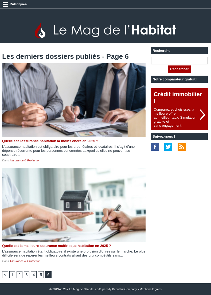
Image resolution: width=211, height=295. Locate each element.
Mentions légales (150, 289)
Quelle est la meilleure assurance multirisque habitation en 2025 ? (56, 246)
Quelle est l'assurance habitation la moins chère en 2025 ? (50, 141)
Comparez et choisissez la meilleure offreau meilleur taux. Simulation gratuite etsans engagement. (175, 117)
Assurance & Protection (25, 160)
